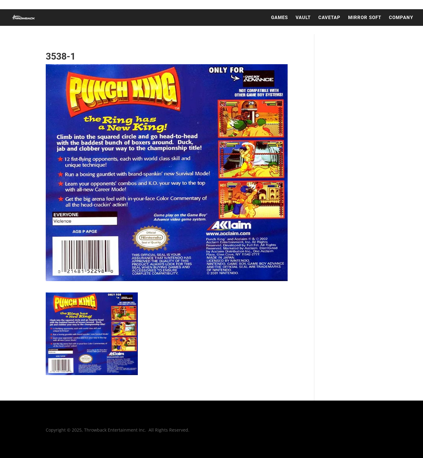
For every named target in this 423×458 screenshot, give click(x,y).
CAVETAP (329, 17)
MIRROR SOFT (364, 17)
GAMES (279, 17)
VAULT (303, 17)
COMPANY (401, 17)
